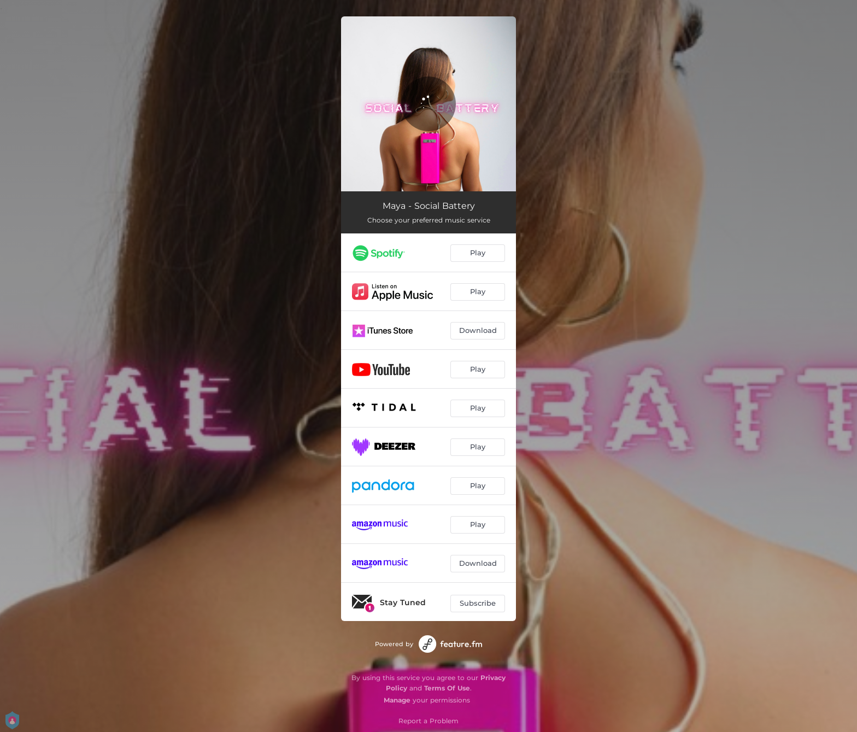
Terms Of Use (447, 688)
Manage (397, 700)
